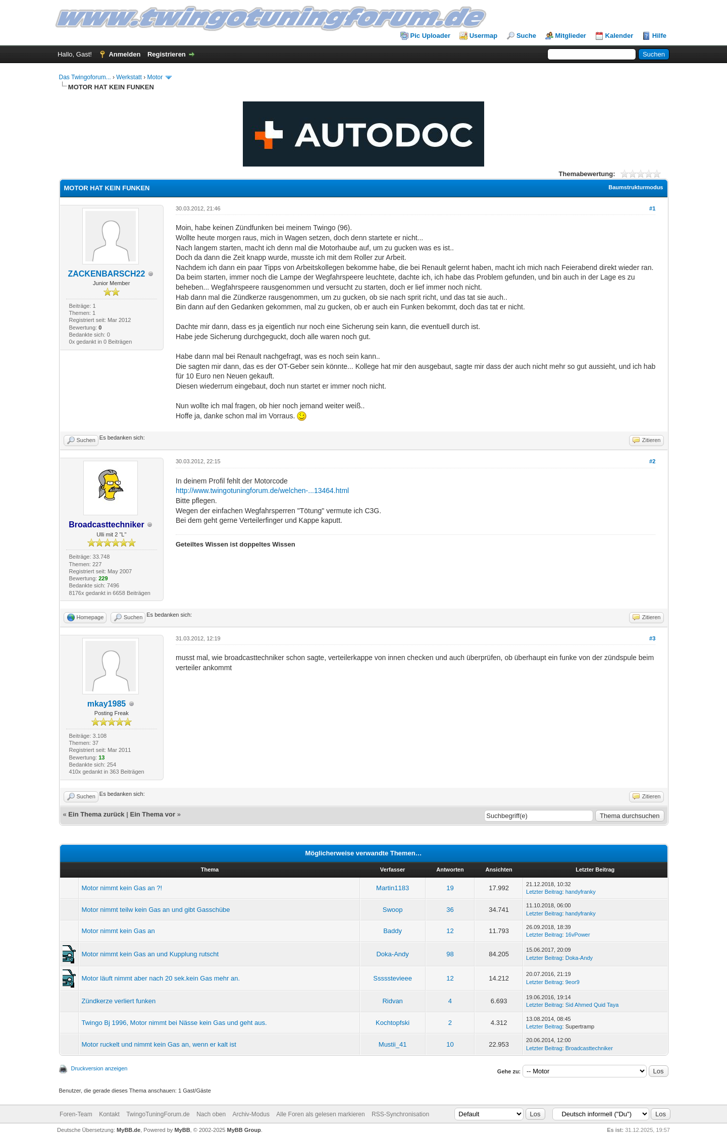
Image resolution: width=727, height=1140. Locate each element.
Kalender (619, 35)
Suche (526, 35)
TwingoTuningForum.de (158, 1114)
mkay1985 (106, 703)
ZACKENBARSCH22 (106, 273)
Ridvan (392, 1001)
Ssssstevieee (392, 978)
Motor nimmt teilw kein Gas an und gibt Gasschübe (156, 909)
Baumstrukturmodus (635, 187)
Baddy (392, 931)
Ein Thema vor (152, 814)
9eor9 (572, 982)
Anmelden (124, 54)
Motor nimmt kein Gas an (118, 931)
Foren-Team (76, 1114)
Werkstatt (128, 77)
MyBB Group (244, 1130)
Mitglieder (570, 35)
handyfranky (580, 892)
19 (449, 888)
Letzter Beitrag (544, 892)
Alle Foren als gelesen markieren (320, 1114)
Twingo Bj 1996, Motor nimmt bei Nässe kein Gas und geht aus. (174, 1022)
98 (449, 954)
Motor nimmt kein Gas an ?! (122, 888)
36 (449, 909)
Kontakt (109, 1114)
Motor (155, 77)
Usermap (484, 35)
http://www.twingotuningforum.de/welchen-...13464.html (262, 490)
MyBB (182, 1130)
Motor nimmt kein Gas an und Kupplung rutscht (150, 954)
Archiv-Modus (251, 1114)
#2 (652, 461)
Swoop (393, 909)
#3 (652, 638)
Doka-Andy (392, 954)
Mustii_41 (393, 1044)
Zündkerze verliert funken (119, 1001)
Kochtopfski (392, 1022)
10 (449, 1044)
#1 (652, 208)
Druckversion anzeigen (99, 1068)
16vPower (577, 935)
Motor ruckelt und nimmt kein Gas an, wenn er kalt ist (159, 1044)
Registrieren (166, 54)
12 (449, 931)
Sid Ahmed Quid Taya (592, 1005)
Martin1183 (392, 888)
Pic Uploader (430, 35)
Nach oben (211, 1114)
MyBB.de (128, 1130)
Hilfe (659, 35)
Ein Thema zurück (96, 814)
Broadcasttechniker (589, 1048)
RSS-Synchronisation (400, 1114)
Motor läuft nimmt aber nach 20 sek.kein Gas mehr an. (161, 978)
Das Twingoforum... (85, 77)
